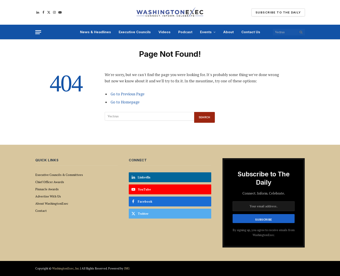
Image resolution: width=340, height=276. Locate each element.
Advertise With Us (48, 196)
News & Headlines (95, 32)
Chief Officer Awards (49, 182)
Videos (164, 32)
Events (206, 32)
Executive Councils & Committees (59, 175)
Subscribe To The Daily (278, 12)
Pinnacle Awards (47, 189)
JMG (127, 268)
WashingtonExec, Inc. (66, 268)
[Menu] (38, 32)
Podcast (185, 32)
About (228, 32)
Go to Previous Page (127, 94)
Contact (41, 210)
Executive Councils (135, 32)
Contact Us (250, 32)
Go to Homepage (125, 102)
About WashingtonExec (51, 203)
